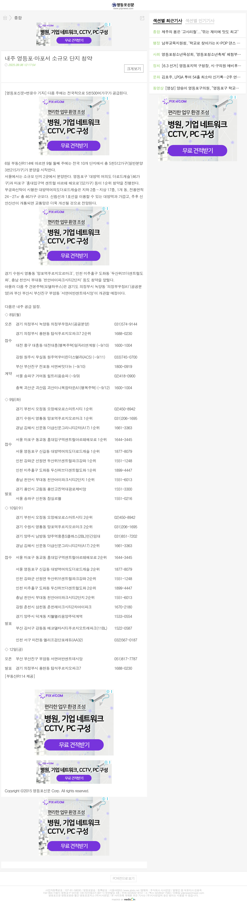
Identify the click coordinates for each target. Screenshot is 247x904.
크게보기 (134, 68)
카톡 (28, 74)
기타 (37, 74)
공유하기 (142, 18)
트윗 (18, 74)
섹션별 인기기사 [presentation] (199, 21)
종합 (18, 18)
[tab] (167, 21)
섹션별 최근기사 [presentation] (167, 21)
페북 (9, 74)
